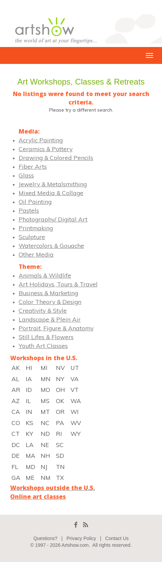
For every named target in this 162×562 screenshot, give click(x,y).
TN (60, 466)
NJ (44, 466)
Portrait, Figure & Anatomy (56, 328)
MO (45, 389)
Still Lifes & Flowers (46, 337)
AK (16, 367)
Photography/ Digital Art (53, 219)
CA (16, 411)
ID (29, 389)
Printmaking (36, 228)
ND (45, 433)
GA (16, 477)
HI (29, 367)
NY (60, 378)
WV (75, 422)
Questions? (45, 538)
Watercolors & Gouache (51, 245)
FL (15, 466)
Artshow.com (75, 545)
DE (15, 455)
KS (29, 422)
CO (16, 422)
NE (45, 444)
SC (60, 444)
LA (30, 444)
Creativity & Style (43, 310)
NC (45, 422)
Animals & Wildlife (45, 275)
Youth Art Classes (43, 345)
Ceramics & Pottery (46, 149)
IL (28, 400)
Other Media (36, 254)
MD (30, 466)
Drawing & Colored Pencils (56, 157)
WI (74, 411)
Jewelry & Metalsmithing (53, 184)
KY (29, 433)
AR (16, 389)
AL (15, 378)
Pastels (29, 210)
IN (29, 411)
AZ (16, 400)
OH (60, 389)
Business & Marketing (48, 293)
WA (75, 400)
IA (29, 378)
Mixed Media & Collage (51, 192)
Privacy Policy (81, 538)
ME (30, 477)
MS (45, 400)
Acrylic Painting (41, 140)
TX (60, 477)
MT (45, 411)
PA (60, 422)
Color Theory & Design (50, 301)
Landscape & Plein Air (50, 319)
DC (16, 444)
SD (60, 455)
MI (44, 367)
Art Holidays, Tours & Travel (58, 284)
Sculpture (32, 236)
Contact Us (116, 538)
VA (74, 378)
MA (30, 455)
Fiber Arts (33, 166)
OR (60, 411)
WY (75, 433)
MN (45, 378)
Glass (26, 175)
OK (60, 400)
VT (74, 389)
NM (45, 477)
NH (45, 455)
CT (16, 433)
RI (59, 433)
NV (60, 367)
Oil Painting (35, 201)
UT (74, 367)
